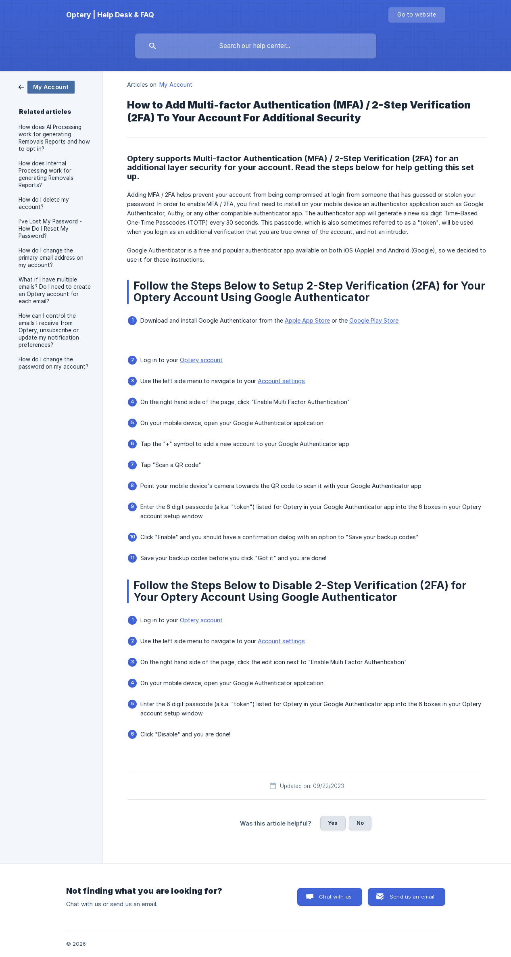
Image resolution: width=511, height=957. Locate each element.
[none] (110, 15)
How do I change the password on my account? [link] (53, 363)
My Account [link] (175, 84)
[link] (47, 86)
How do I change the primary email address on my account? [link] (51, 257)
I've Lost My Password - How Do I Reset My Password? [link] (50, 228)
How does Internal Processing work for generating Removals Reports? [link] (46, 174)
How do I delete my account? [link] (44, 203)
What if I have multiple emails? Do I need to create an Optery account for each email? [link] (55, 290)
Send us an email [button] (412, 896)
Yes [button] (333, 822)
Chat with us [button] (335, 896)
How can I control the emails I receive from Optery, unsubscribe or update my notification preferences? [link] (49, 330)
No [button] (360, 822)
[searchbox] (255, 45)
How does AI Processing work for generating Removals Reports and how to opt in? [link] (54, 138)
